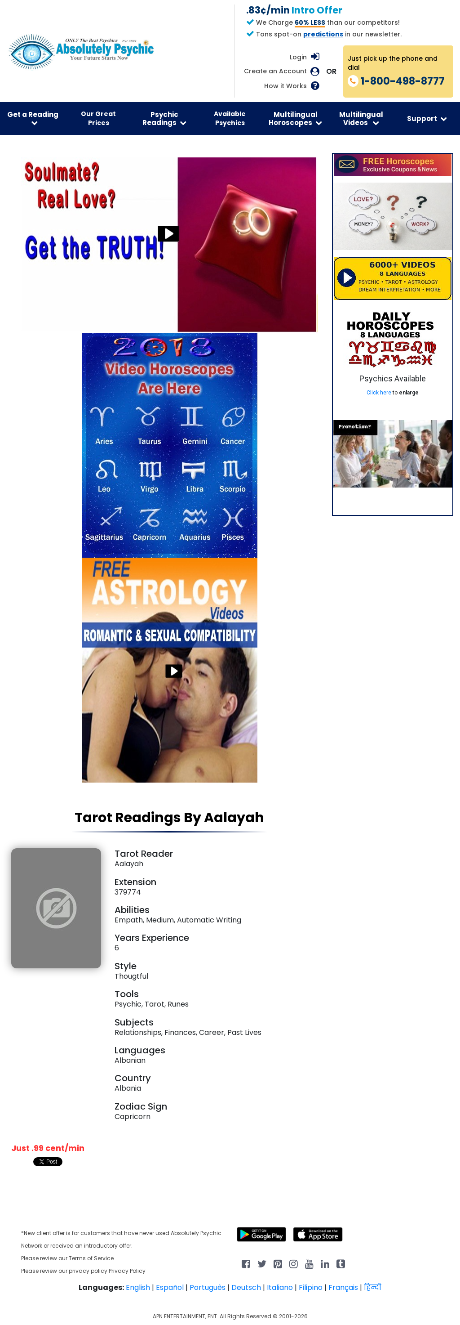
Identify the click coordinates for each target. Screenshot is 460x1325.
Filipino (311, 1287)
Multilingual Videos (361, 118)
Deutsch (246, 1287)
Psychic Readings (164, 118)
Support (427, 118)
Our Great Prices (98, 118)
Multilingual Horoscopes (295, 118)
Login (298, 57)
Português (208, 1287)
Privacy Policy (127, 1271)
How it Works (285, 86)
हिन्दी (372, 1287)
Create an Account (275, 71)
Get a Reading (32, 118)
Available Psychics (230, 118)
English (138, 1287)
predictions (323, 34)
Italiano (280, 1287)
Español (170, 1287)
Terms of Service (91, 1258)
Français (343, 1287)
